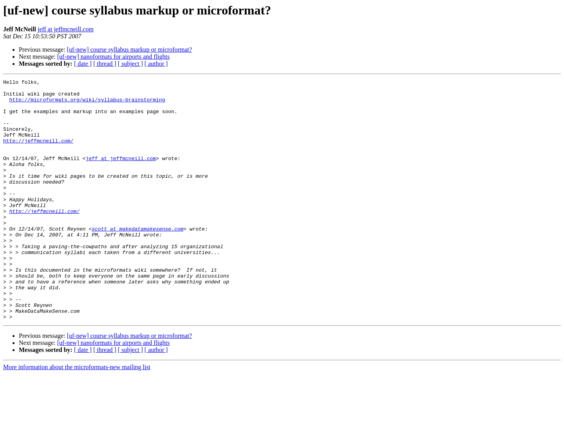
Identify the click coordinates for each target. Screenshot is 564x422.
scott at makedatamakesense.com (137, 259)
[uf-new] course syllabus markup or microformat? (129, 49)
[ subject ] (130, 63)
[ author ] (156, 63)
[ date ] (83, 63)
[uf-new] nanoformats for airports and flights (113, 56)
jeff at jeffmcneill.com (66, 29)
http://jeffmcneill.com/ (38, 153)
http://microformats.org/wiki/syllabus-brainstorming (87, 104)
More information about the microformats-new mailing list (76, 415)
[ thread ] (104, 63)
